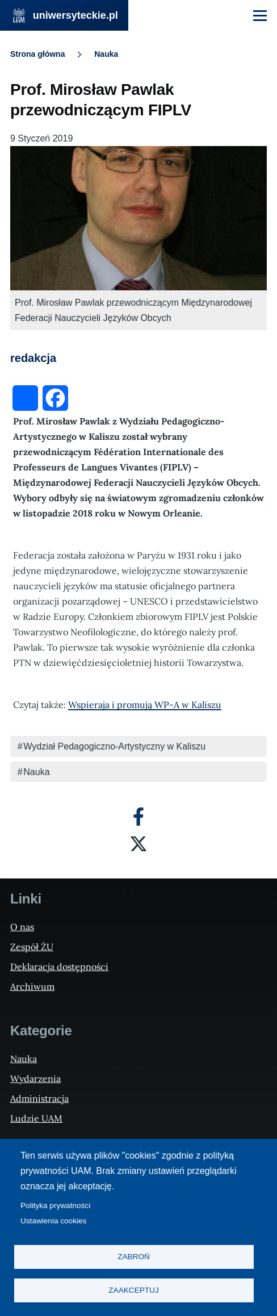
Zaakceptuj (133, 1290)
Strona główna (37, 54)
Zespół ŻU (31, 946)
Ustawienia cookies (53, 1221)
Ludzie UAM (36, 1118)
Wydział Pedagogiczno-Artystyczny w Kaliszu (114, 746)
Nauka (106, 54)
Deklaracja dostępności (59, 966)
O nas (22, 926)
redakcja (33, 358)
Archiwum (32, 986)
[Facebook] (138, 816)
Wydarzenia (35, 1078)
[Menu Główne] (260, 15)
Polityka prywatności (55, 1205)
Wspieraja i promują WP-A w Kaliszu (144, 704)
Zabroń (133, 1256)
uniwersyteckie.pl (75, 15)
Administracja (39, 1098)
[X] (138, 844)
